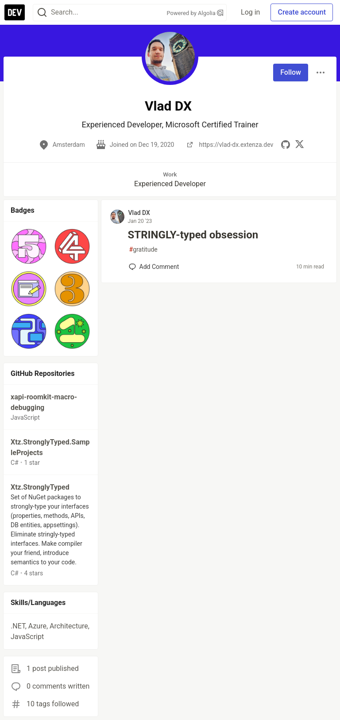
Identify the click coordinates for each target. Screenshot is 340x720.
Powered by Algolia (195, 13)
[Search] (42, 12)
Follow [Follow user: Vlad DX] (290, 72)
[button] (29, 246)
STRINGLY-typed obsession (193, 235)
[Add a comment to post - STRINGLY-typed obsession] (154, 267)
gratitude (143, 249)
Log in (250, 12)
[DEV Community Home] (15, 12)
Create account (302, 12)
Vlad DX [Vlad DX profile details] (139, 212)
